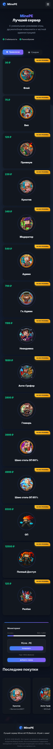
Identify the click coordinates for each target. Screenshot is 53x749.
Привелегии (13, 52)
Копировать (26, 648)
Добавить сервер (26, 660)
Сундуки (33, 52)
